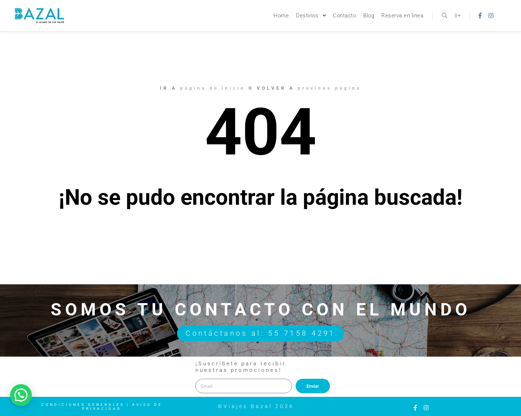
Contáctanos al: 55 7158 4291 (261, 333)
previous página (329, 88)
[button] (21, 395)
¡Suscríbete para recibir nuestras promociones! (240, 366)
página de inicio (212, 88)
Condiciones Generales (82, 405)
